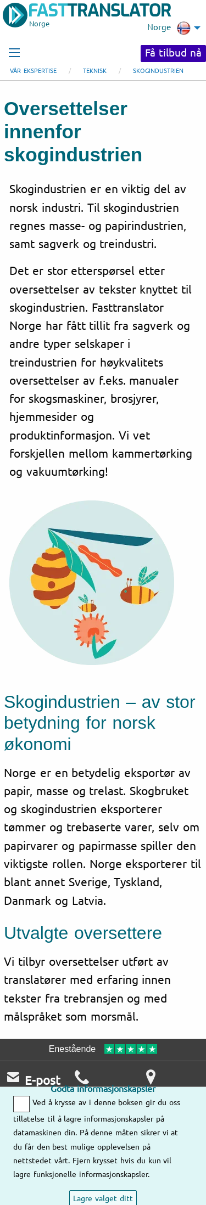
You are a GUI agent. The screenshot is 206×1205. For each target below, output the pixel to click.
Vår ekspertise (33, 71)
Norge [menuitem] (169, 28)
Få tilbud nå (173, 53)
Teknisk (95, 71)
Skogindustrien (158, 71)
